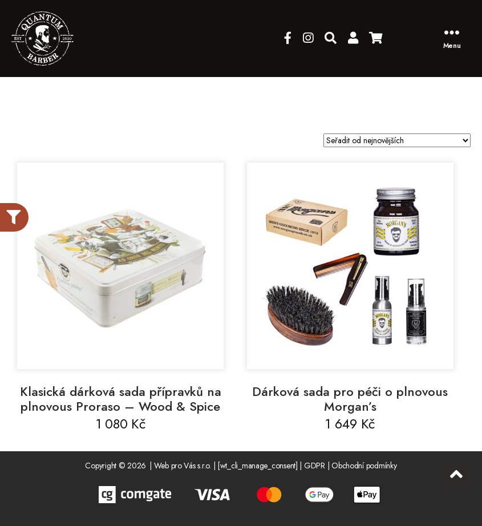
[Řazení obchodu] (397, 140)
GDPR (314, 465)
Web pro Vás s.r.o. (182, 465)
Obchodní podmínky (363, 465)
